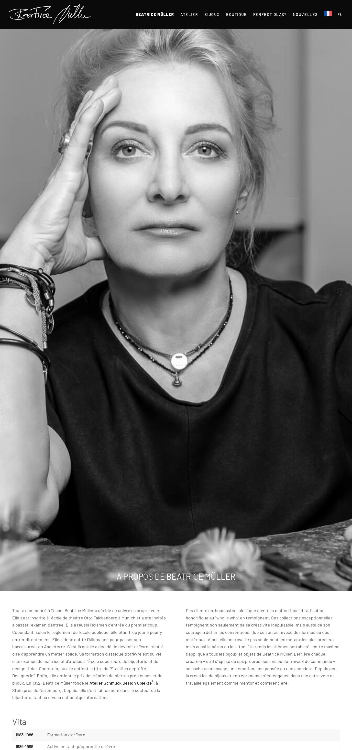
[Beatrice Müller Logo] (50, 14)
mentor (247, 683)
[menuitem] (154, 14)
